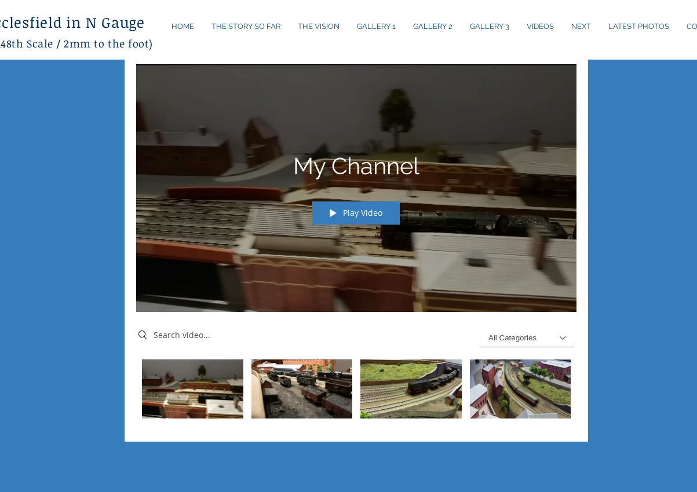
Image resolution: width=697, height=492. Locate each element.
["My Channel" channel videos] (356, 392)
